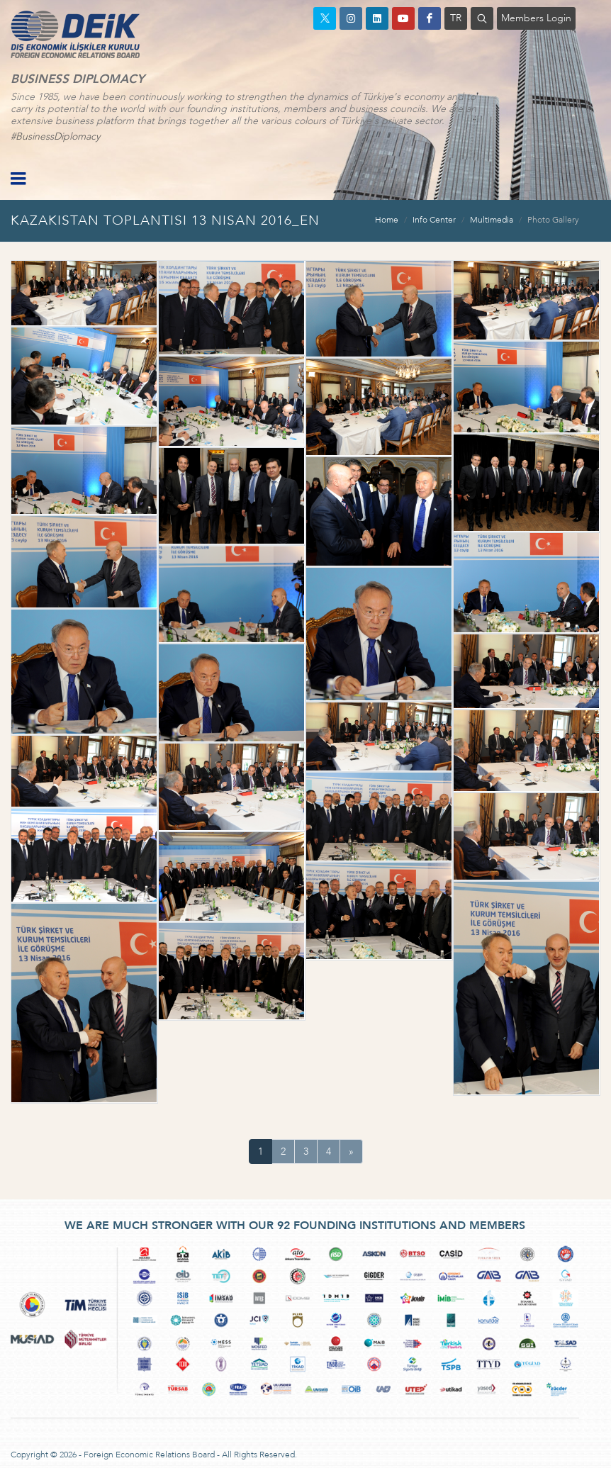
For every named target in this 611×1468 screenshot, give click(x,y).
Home (386, 219)
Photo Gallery (553, 219)
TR (455, 18)
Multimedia (491, 219)
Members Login (536, 18)
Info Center (434, 219)
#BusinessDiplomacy (55, 136)
